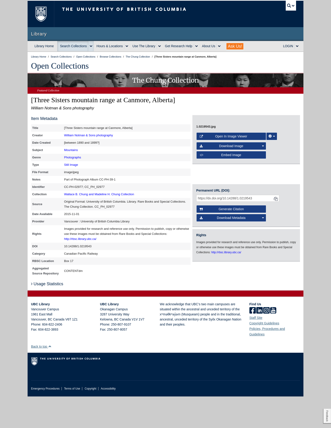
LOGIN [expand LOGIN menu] (288, 46)
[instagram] (266, 342)
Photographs (72, 157)
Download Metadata (232, 266)
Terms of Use (72, 420)
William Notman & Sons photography (88, 135)
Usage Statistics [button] (47, 315)
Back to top (41, 378)
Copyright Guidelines (264, 355)
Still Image (71, 164)
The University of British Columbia (41, 14)
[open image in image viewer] (242, 155)
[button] (49, 378)
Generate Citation (222, 257)
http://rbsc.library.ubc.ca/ (80, 239)
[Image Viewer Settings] (271, 203)
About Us (208, 46)
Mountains (71, 150)
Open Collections (60, 65)
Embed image (220, 222)
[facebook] (252, 342)
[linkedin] (259, 342)
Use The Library (143, 46)
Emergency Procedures (45, 420)
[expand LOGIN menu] (297, 46)
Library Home (44, 46)
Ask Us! (235, 46)
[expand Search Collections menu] (91, 46)
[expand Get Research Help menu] (196, 46)
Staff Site (256, 349)
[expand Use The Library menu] (159, 46)
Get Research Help (178, 46)
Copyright (90, 420)
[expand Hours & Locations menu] (127, 46)
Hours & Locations (110, 46)
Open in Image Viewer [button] (223, 203)
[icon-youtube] (273, 342)
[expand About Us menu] (219, 46)
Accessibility (108, 420)
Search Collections (73, 46)
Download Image (232, 213)
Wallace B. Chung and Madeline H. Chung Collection (99, 194)
